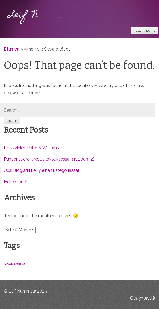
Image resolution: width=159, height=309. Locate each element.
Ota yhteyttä (142, 298)
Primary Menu (144, 31)
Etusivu (11, 49)
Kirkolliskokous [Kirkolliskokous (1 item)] (14, 264)
